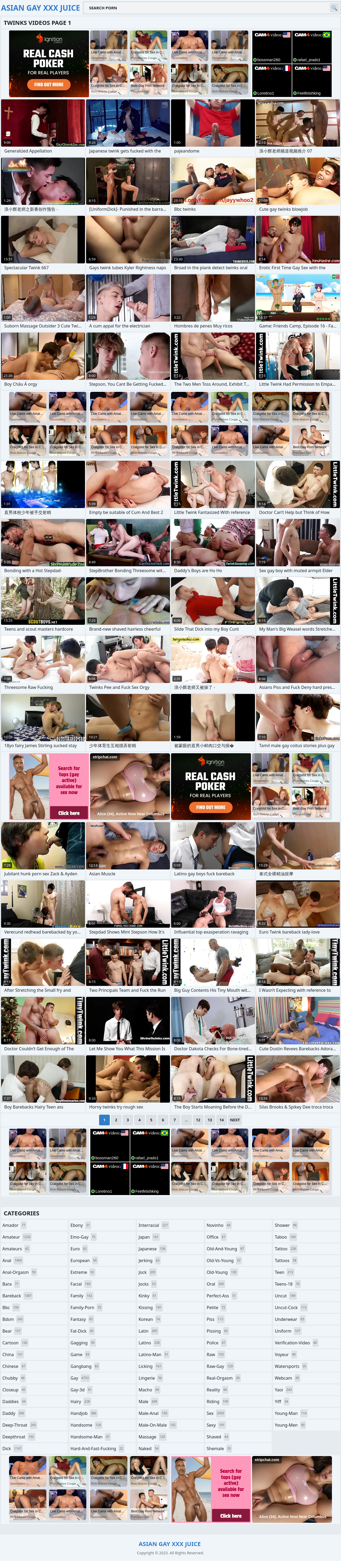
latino (150, 1343)
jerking (150, 1260)
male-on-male (158, 1425)
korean (150, 1319)
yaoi (284, 1390)
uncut (286, 1296)
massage (152, 1437)
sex (216, 1413)
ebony (81, 1225)
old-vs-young (224, 1260)
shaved (218, 1437)
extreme (83, 1272)
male (148, 1402)
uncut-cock (291, 1308)
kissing (151, 1308)
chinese (14, 1366)
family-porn (87, 1308)
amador (14, 1225)
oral (216, 1284)
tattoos (286, 1260)
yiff (282, 1402)
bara (11, 1284)
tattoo (286, 1249)
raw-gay (220, 1366)
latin (149, 1331)
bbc (11, 1308)
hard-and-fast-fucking (97, 1449)
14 (222, 1119)
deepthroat (18, 1437)
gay (80, 1378)
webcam (287, 1378)
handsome (87, 1425)
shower (286, 1225)
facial (81, 1284)
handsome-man (91, 1437)
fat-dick (83, 1331)
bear (12, 1331)
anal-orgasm (19, 1272)
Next (235, 1119)
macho (149, 1390)
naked (149, 1449)
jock (148, 1272)
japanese (153, 1249)
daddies (14, 1402)
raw (216, 1355)
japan (149, 1237)
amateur (17, 1237)
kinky (148, 1296)
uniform (288, 1331)
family (82, 1296)
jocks (148, 1284)
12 (198, 1119)
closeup (14, 1390)
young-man (291, 1413)
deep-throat (19, 1425)
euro (79, 1249)
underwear (290, 1319)
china (13, 1355)
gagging (83, 1343)
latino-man (154, 1355)
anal (12, 1260)
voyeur (286, 1355)
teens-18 (288, 1284)
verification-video (296, 1343)
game (81, 1355)
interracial (154, 1225)
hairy (81, 1402)
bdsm (13, 1319)
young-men (290, 1425)
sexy (216, 1425)
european (84, 1260)
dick (12, 1449)
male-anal (154, 1413)
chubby (14, 1378)
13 (210, 1119)
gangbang (85, 1366)
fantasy (82, 1319)
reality (217, 1390)
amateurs (16, 1249)
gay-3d (82, 1390)
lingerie (151, 1378)
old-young (222, 1272)
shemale (219, 1449)
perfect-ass (222, 1296)
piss (216, 1319)
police (217, 1343)
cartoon (15, 1343)
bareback (17, 1296)
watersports (291, 1366)
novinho (219, 1225)
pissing (218, 1331)
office (217, 1237)
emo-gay (84, 1237)
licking (151, 1366)
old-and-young (226, 1249)
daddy (13, 1413)
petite (216, 1308)
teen (284, 1272)
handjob (84, 1413)
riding (218, 1402)
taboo (286, 1237)
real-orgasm (224, 1378)
